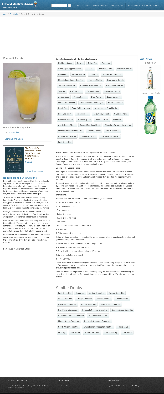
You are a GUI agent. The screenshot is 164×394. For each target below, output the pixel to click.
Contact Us (18, 386)
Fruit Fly (61, 332)
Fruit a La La (122, 326)
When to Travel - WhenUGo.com (43, 386)
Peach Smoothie (104, 298)
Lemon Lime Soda (14, 139)
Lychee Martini (78, 74)
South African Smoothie (68, 326)
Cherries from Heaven (110, 136)
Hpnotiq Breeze (94, 130)
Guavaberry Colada (115, 80)
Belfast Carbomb (115, 102)
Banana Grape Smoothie (122, 309)
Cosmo (80, 63)
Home (4, 14)
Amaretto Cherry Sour (112, 74)
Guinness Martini (65, 119)
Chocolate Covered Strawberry (118, 125)
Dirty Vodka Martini (114, 85)
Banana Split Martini (67, 136)
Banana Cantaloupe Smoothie (71, 315)
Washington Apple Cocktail (69, 68)
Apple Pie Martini (88, 136)
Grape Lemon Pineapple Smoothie (98, 326)
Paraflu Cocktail (113, 130)
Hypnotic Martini (124, 68)
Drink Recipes (100, 5)
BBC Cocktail (76, 91)
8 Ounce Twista (120, 113)
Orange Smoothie (84, 298)
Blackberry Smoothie (67, 304)
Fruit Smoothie (64, 142)
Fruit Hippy (127, 332)
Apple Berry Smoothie (98, 315)
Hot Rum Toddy (64, 113)
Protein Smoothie (116, 293)
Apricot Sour (63, 96)
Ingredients (133, 5)
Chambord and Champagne (91, 102)
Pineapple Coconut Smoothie (94, 309)
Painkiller (106, 63)
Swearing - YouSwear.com (16, 388)
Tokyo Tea (92, 63)
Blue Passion (96, 96)
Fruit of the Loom (92, 332)
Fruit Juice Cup (110, 332)
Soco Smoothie (122, 298)
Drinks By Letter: (82, 5)
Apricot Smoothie (96, 293)
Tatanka (61, 91)
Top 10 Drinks (117, 5)
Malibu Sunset (80, 96)
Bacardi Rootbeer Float (90, 125)
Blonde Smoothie (88, 304)
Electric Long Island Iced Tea (71, 80)
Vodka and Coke (105, 68)
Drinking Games (150, 5)
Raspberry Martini (112, 91)
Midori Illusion (102, 119)
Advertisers (61, 386)
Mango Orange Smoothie (68, 321)
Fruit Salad (75, 332)
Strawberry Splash (101, 113)
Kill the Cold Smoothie (110, 304)
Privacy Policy (27, 386)
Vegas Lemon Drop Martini (106, 108)
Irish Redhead (82, 113)
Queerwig (117, 119)
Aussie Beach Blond (66, 125)
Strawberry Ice (84, 119)
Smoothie (80, 293)
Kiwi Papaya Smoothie (67, 309)
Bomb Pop (62, 108)
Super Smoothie (65, 298)
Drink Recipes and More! (20, 4)
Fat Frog (90, 68)
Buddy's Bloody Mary (81, 108)
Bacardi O (14, 132)
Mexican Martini (95, 80)
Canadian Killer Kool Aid (90, 85)
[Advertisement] (82, 36)
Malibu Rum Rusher (66, 102)
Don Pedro (62, 74)
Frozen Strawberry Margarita (70, 130)
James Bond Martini (66, 85)
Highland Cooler (65, 63)
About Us (10, 386)
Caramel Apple (93, 91)
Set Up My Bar (146, 58)
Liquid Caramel (113, 96)
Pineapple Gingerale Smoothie (97, 321)
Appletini (94, 74)
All (67, 386)
